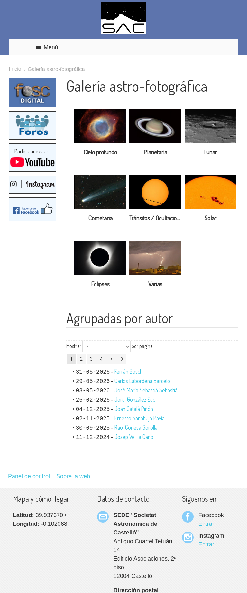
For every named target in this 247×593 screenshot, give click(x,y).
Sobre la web (73, 476)
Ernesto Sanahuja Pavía (139, 418)
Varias (155, 284)
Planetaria (155, 152)
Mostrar (73, 346)
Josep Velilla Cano (133, 436)
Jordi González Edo (135, 399)
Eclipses (100, 284)
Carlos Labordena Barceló (142, 380)
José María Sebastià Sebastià (146, 390)
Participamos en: (32, 158)
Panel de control (29, 476)
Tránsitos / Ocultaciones (157, 218)
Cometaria (100, 218)
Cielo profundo (100, 152)
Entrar (206, 524)
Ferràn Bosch (128, 371)
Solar (210, 218)
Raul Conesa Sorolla (136, 427)
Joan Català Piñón (133, 408)
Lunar (210, 152)
